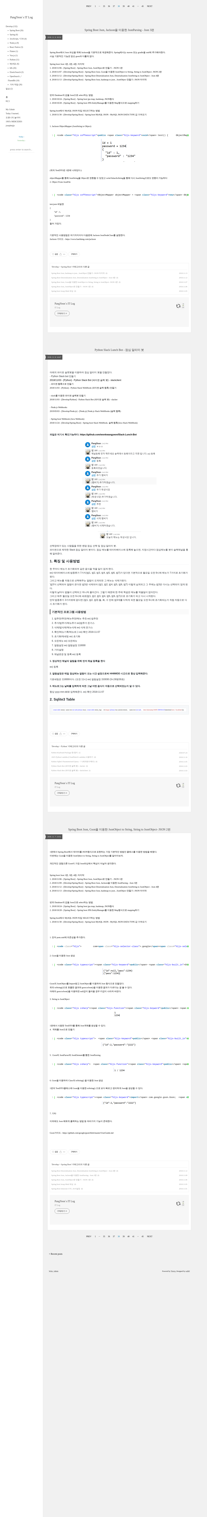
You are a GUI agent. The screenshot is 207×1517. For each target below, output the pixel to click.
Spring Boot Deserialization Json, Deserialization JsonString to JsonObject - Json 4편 (83, 278)
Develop (11, 26)
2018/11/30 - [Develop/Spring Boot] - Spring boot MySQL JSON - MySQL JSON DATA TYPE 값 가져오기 (99, 114)
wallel (188, 1432)
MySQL (14, 64)
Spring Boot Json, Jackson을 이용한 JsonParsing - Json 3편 (119, 30)
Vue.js (13, 55)
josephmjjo (10, 126)
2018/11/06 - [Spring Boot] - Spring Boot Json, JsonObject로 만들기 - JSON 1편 (87, 68)
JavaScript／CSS (18, 39)
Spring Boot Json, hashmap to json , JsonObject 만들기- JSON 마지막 (78, 273)
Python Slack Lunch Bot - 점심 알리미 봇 (119, 349)
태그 (8, 101)
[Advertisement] (119, 384)
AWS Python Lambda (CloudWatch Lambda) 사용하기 (72, 838)
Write (51, 1432)
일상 (9, 89)
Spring (13, 35)
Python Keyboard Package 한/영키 (64, 833)
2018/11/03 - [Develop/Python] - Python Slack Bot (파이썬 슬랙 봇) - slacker (83, 440)
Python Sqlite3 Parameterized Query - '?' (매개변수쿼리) (73, 842)
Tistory (173, 1432)
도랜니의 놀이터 (13, 117)
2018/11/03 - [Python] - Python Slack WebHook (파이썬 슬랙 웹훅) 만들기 (83, 428)
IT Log (57, 308)
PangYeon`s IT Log (21, 17)
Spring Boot (16, 30)
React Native (16, 47)
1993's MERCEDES (14, 122)
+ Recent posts (55, 1415)
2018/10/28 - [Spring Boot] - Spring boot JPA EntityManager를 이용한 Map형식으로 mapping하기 (95, 103)
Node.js (14, 43)
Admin (55, 1432)
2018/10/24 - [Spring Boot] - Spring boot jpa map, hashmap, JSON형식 (83, 99)
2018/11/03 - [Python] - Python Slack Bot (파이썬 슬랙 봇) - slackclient (85, 420)
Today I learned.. (12, 113)
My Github (10, 109)
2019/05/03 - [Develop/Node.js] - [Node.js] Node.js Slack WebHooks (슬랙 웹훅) (85, 451)
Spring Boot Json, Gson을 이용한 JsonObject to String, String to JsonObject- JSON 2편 (84, 282)
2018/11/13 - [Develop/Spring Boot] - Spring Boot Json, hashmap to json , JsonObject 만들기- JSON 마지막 (99, 79)
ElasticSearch (16, 72)
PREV (88, 6)
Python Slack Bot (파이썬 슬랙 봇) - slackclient (69, 851)
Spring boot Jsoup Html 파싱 (62, 291)
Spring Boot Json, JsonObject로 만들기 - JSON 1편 (71, 286)
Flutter (13, 51)
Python (14, 60)
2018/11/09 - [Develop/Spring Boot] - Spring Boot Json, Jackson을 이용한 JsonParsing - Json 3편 (94, 1004)
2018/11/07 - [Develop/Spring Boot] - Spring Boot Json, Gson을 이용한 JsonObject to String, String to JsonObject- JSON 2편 (107, 72)
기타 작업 (15, 85)
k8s (12, 68)
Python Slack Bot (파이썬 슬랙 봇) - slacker (68, 847)
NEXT (149, 6)
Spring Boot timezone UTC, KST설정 (65, 1350)
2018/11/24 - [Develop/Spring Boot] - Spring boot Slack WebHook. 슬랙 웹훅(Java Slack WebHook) (94, 463)
